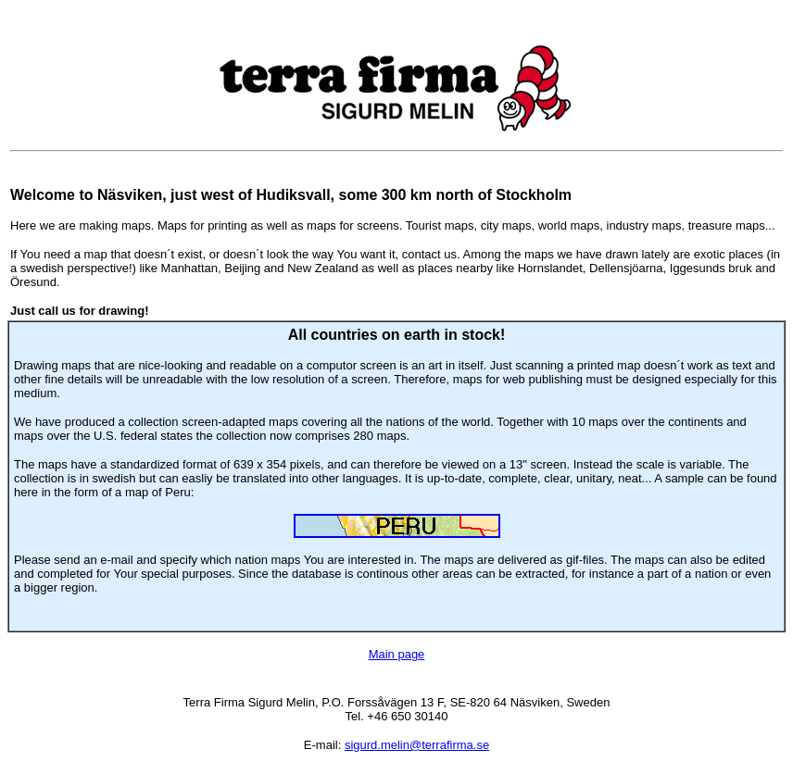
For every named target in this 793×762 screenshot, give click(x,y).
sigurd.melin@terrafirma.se (417, 745)
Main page (397, 654)
